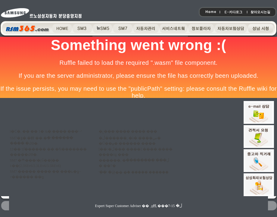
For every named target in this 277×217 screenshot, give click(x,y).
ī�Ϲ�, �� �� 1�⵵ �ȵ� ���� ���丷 (46, 131)
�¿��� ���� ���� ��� (128, 131)
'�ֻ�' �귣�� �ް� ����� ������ (134, 172)
